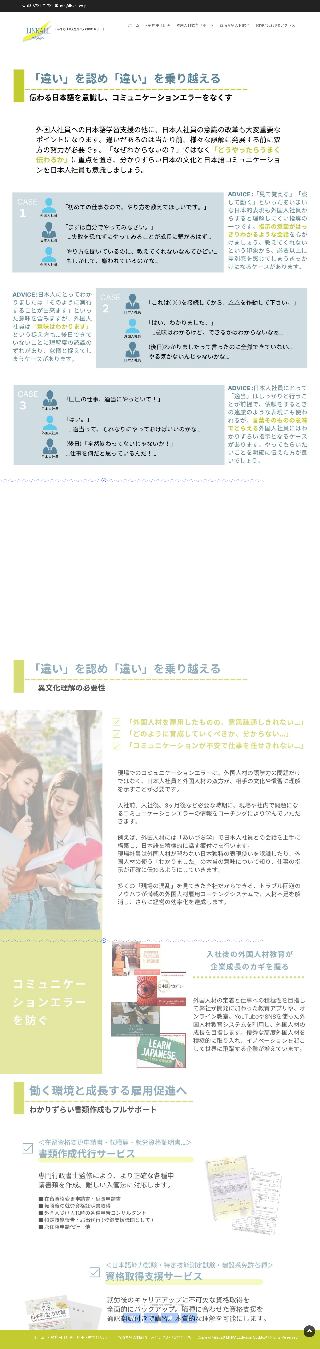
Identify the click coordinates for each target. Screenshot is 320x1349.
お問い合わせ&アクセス (275, 25)
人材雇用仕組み (157, 25)
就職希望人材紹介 (235, 25)
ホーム (134, 25)
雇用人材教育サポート (195, 25)
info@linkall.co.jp (73, 6)
